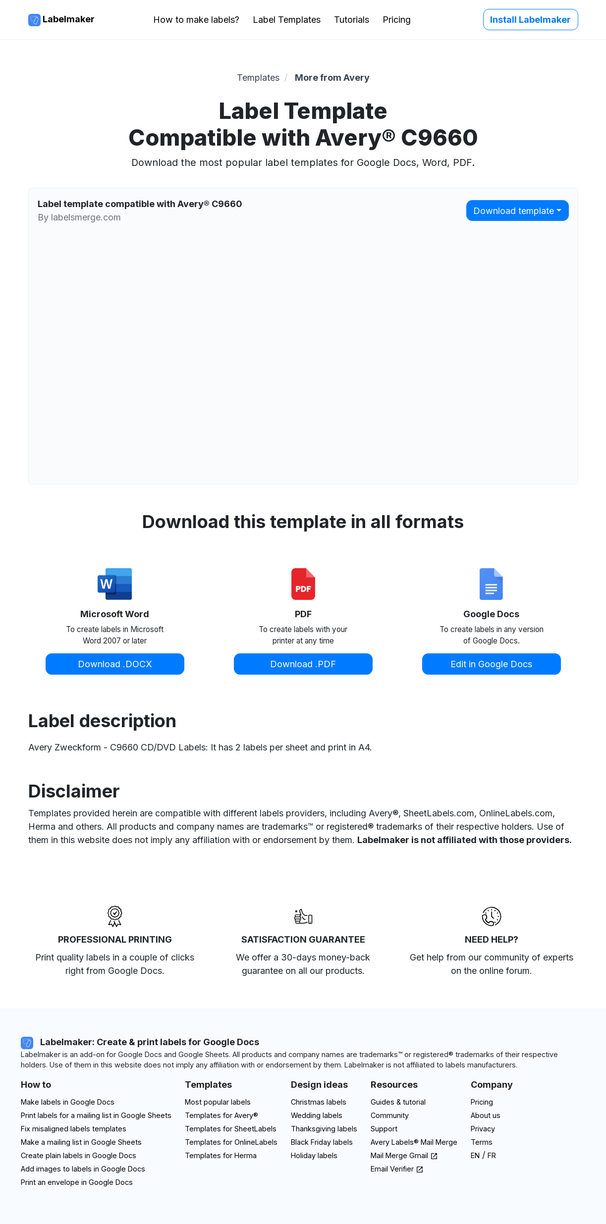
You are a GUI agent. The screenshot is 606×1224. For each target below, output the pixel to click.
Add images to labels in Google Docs (83, 1169)
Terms (482, 1142)
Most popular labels (218, 1102)
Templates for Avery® (221, 1115)
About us (485, 1115)
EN (475, 1155)
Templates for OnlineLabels (231, 1142)
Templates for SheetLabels (230, 1128)
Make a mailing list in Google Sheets (81, 1142)
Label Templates (287, 19)
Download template (513, 211)
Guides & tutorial (398, 1102)
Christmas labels (318, 1102)
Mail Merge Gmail (404, 1155)
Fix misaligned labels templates (73, 1128)
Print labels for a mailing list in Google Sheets (96, 1115)
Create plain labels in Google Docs (78, 1155)
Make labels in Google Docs (67, 1102)
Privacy (483, 1128)
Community (390, 1115)
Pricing (397, 19)
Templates (258, 77)
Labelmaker (61, 20)
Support (384, 1128)
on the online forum (490, 970)
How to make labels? (196, 19)
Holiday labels (314, 1155)
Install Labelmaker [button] (530, 19)
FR (492, 1155)
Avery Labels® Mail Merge (414, 1142)
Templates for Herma (221, 1155)
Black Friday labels (322, 1142)
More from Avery (332, 77)
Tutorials (351, 19)
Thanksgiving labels (324, 1128)
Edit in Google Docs (491, 664)
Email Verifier (397, 1169)
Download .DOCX (115, 664)
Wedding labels (316, 1115)
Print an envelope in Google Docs (77, 1182)
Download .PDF (303, 664)
